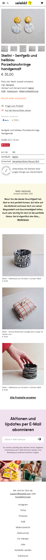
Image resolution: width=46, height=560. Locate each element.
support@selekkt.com (20, 494)
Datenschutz (23, 533)
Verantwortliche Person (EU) (25, 161)
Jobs (23, 544)
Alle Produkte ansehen (23, 398)
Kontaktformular (23, 497)
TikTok (23, 510)
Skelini (31, 88)
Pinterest (23, 516)
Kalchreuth (26, 191)
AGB (23, 522)
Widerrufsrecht (23, 527)
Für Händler (23, 539)
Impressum (23, 556)
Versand (10, 85)
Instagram (23, 505)
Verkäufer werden (23, 550)
